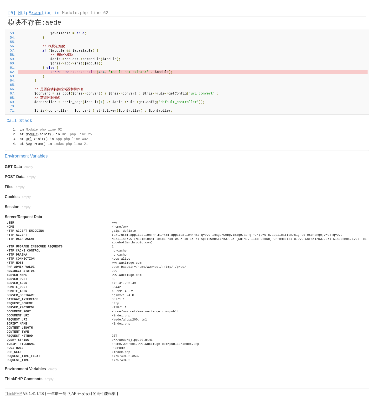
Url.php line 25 (77, 134)
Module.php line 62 (85, 12)
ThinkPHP (13, 394)
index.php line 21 (71, 144)
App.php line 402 (72, 139)
